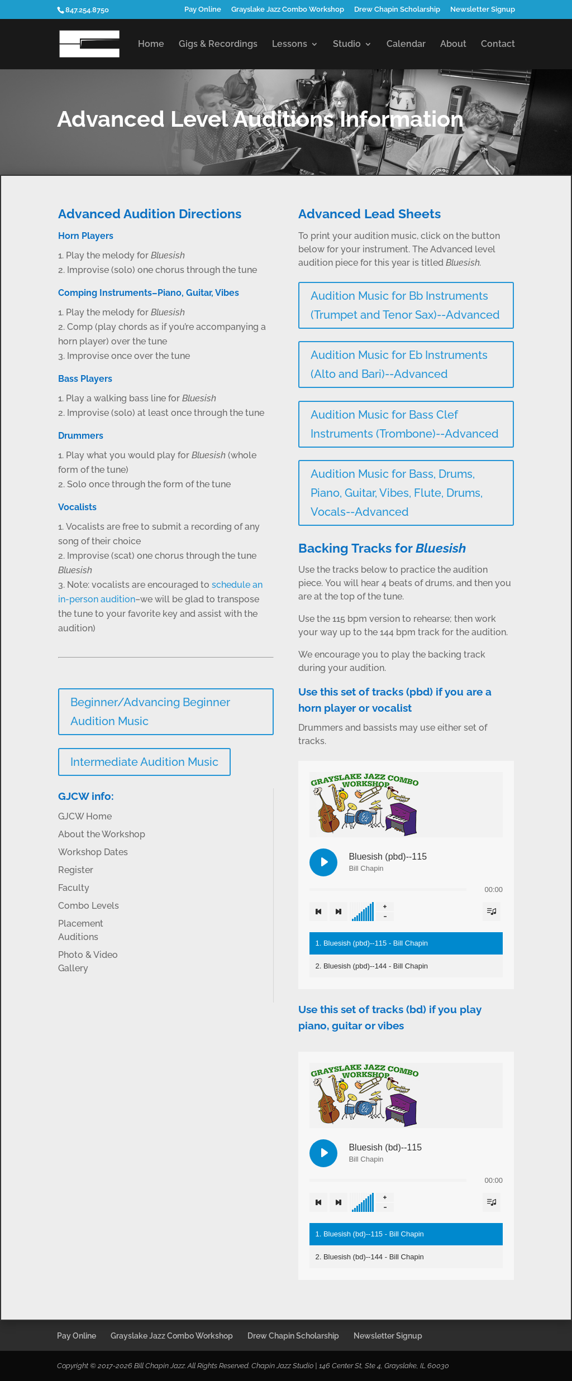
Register (75, 870)
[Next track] (338, 911)
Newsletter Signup (482, 9)
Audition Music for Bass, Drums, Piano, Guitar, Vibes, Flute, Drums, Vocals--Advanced (397, 493)
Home (151, 44)
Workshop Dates (93, 852)
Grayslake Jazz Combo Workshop (287, 9)
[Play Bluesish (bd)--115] (323, 1153)
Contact (498, 44)
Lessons (289, 44)
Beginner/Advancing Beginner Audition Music (150, 712)
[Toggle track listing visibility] (491, 911)
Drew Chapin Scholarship (397, 9)
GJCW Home (85, 816)
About (453, 44)
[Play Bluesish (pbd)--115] (323, 862)
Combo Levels (88, 905)
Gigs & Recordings (218, 44)
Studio (347, 44)
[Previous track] (318, 911)
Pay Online (202, 9)
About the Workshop (101, 834)
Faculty (73, 888)
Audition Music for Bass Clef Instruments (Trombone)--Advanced (405, 424)
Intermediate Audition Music (144, 762)
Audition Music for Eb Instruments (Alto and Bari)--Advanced (399, 364)
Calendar (406, 44)
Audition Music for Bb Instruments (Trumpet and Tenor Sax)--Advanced (405, 305)
